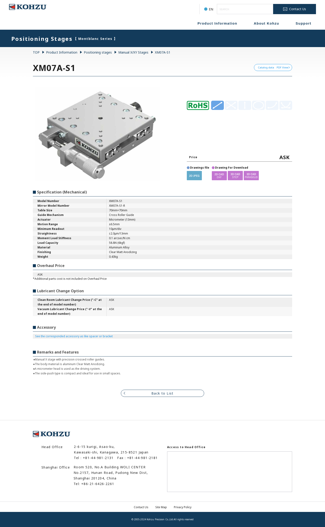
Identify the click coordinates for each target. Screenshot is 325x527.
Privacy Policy (182, 507)
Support (303, 23)
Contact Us (141, 507)
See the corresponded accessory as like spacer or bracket (74, 336)
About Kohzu (266, 23)
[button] (194, 175)
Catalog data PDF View (273, 67)
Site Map (161, 507)
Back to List (162, 393)
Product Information (217, 23)
